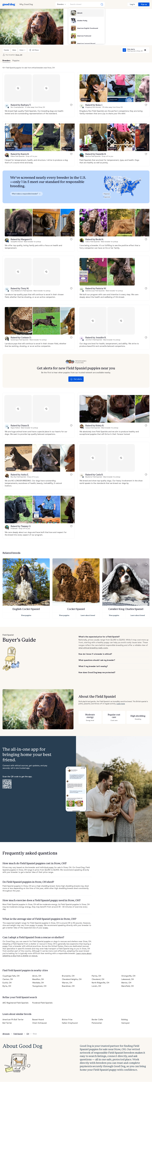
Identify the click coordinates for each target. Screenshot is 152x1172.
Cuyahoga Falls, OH (11, 976)
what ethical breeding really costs (93, 648)
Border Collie (97, 1019)
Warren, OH (67, 983)
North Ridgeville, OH (100, 983)
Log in (132, 4)
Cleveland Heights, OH (71, 979)
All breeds (6, 1034)
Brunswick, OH (68, 976)
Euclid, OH (7, 983)
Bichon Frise (67, 1019)
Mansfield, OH (127, 986)
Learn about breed (88, 615)
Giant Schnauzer (39, 1023)
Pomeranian (97, 1023)
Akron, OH (36, 976)
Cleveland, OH (98, 979)
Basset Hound (38, 1019)
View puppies (26, 615)
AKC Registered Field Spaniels (15, 1003)
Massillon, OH (38, 979)
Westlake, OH (38, 983)
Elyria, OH (7, 986)
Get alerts (76, 379)
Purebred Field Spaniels (42, 1003)
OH (27, 1034)
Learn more (120, 704)
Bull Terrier (7, 1023)
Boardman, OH (68, 986)
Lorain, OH (96, 986)
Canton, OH (8, 979)
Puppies (15, 60)
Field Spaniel (18, 1034)
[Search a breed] (86, 4)
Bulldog (124, 1019)
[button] (93, 88)
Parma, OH (96, 976)
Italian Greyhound (70, 1023)
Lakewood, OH (127, 979)
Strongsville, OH (128, 976)
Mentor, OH (126, 983)
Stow (35, 1034)
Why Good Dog (26, 4)
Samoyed (125, 1023)
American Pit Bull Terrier (13, 1019)
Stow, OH (19, 55)
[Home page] (9, 4)
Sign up (144, 4)
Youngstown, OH (39, 986)
